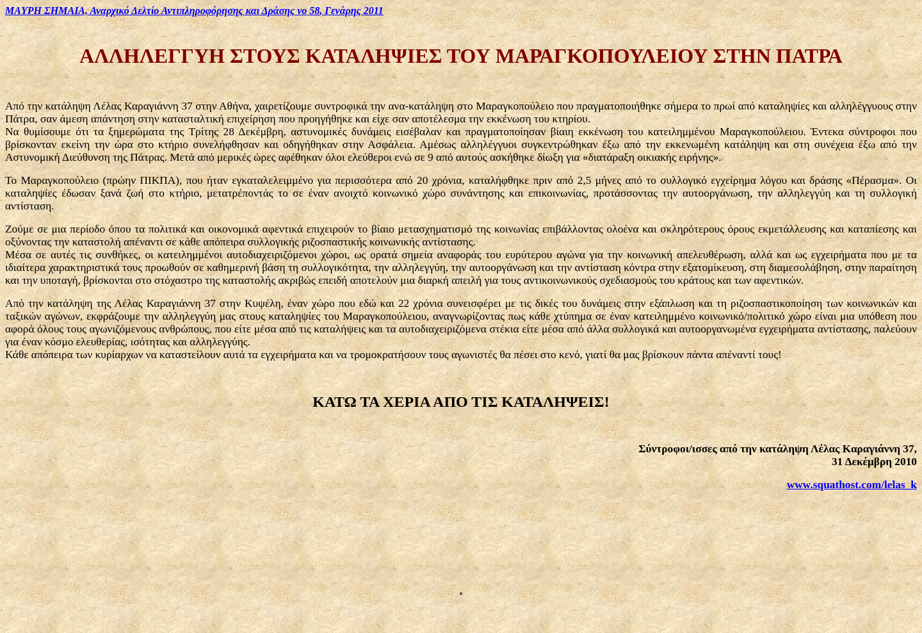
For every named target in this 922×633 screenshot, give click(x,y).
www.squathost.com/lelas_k (852, 485)
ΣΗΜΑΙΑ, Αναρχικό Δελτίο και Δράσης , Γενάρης (194, 10)
